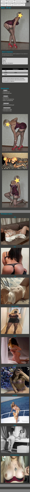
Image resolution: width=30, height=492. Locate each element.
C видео (3, 4)
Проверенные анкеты (20, 1)
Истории (9, 4)
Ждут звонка (10, 1)
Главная (4, 1)
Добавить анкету (17, 4)
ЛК (23, 4)
